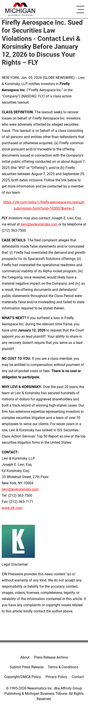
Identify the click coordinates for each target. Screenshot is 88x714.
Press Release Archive (51, 657)
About (25, 657)
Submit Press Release (26, 667)
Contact (78, 677)
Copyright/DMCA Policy (22, 677)
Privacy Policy (56, 677)
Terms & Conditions (63, 667)
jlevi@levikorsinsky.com (39, 224)
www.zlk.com (12, 508)
